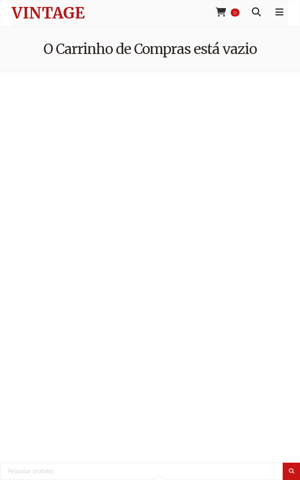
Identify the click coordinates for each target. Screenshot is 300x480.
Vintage (48, 13)
